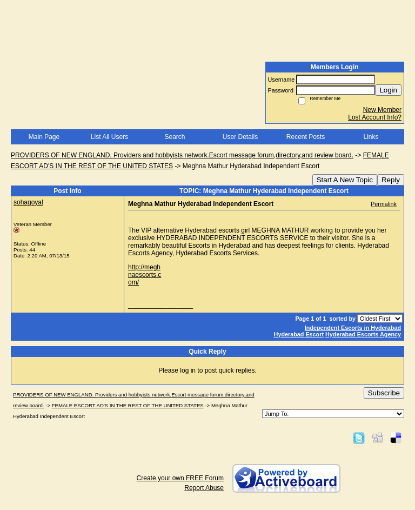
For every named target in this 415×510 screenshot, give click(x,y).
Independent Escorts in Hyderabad (353, 327)
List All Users (109, 137)
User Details (240, 137)
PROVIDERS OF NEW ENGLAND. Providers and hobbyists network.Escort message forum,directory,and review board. (182, 155)
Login (388, 90)
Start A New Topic (345, 180)
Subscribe (384, 393)
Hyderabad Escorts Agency (363, 334)
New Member (382, 110)
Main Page (44, 137)
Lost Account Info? (374, 117)
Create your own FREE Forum (180, 478)
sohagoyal (28, 202)
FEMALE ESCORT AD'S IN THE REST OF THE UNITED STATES (128, 405)
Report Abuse (204, 488)
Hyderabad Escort (299, 334)
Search (174, 137)
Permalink (384, 204)
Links (370, 137)
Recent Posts (305, 137)
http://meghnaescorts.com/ (144, 274)
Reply (390, 180)
